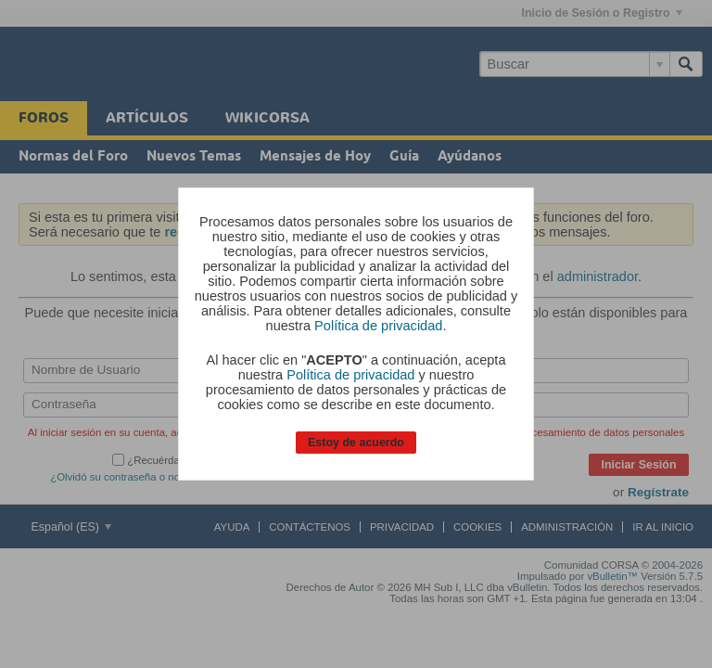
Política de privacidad (378, 325)
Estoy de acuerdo (356, 442)
